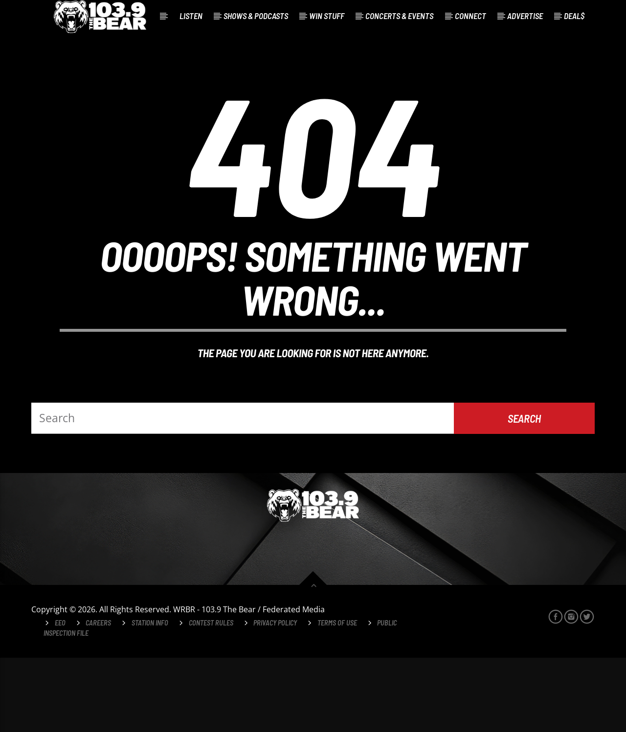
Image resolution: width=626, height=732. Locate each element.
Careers (98, 697)
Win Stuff (326, 16)
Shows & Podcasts (256, 16)
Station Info (150, 697)
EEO (60, 697)
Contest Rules (211, 697)
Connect (470, 16)
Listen (190, 16)
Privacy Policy (275, 697)
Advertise (525, 16)
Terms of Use (337, 697)
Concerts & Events (399, 16)
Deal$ (574, 16)
